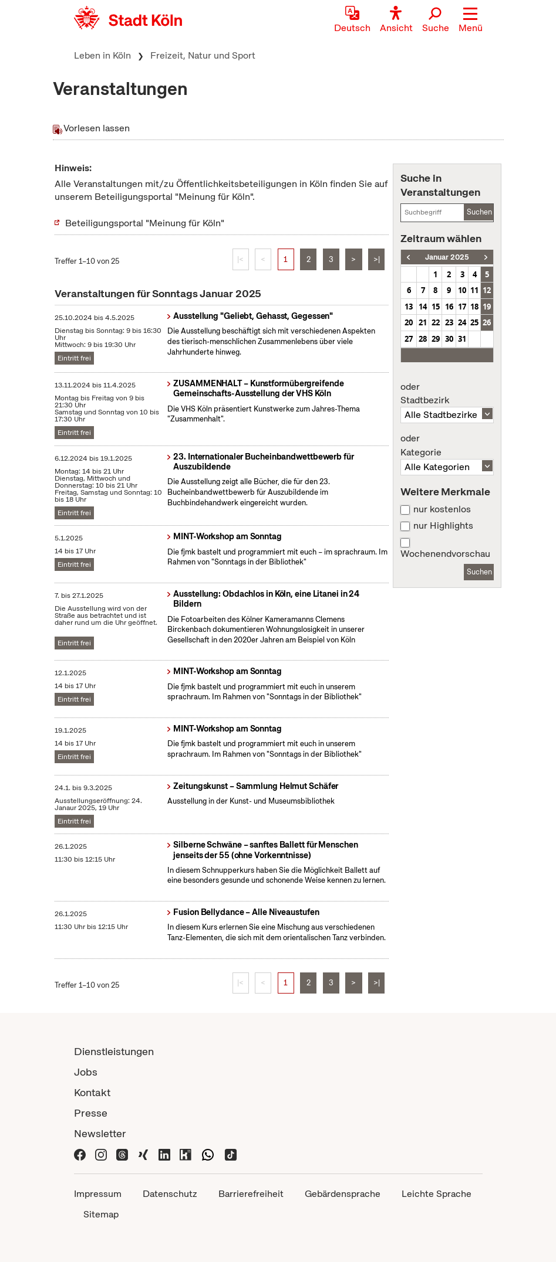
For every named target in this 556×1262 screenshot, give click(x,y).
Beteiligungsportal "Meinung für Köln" (144, 223)
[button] (471, 20)
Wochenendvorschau (445, 554)
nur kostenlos (442, 509)
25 (474, 322)
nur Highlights (443, 525)
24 (462, 322)
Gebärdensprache (342, 1194)
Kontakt (92, 1092)
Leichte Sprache (436, 1194)
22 (436, 322)
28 (423, 339)
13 (409, 306)
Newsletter (100, 1133)
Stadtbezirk (446, 394)
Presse (90, 1113)
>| (376, 259)
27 (409, 339)
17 (462, 306)
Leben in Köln (102, 55)
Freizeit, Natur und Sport (202, 55)
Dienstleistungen (114, 1051)
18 (474, 306)
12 (487, 290)
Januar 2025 (447, 257)
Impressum (98, 1194)
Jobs (85, 1072)
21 (423, 322)
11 (474, 290)
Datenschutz (170, 1194)
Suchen (479, 212)
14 (423, 306)
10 (462, 290)
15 (436, 306)
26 (487, 322)
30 (449, 339)
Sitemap (101, 1214)
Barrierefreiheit (251, 1194)
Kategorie (446, 445)
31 (462, 339)
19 (487, 306)
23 (449, 322)
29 (436, 339)
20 (409, 322)
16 (449, 306)
